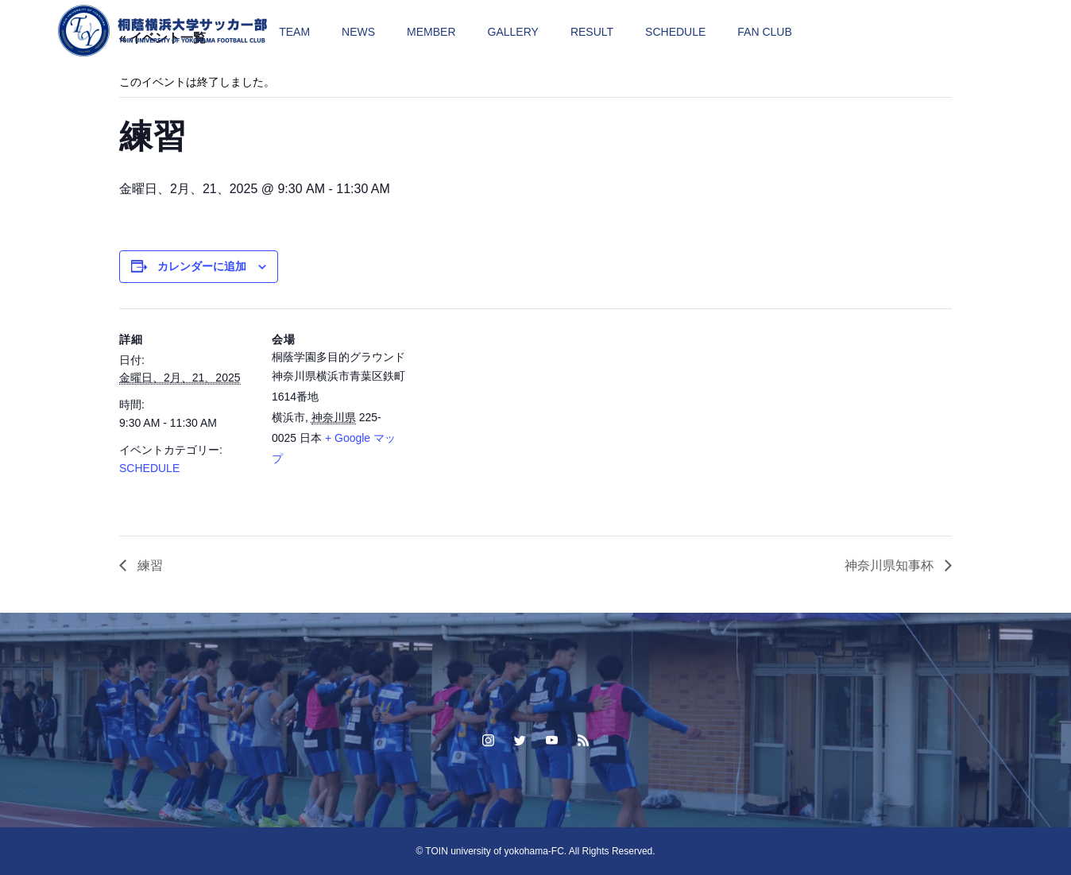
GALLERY (513, 31)
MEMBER (431, 31)
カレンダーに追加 (201, 266)
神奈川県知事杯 (891, 565)
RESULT (591, 31)
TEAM (294, 31)
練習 (148, 565)
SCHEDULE (675, 31)
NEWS (358, 31)
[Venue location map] (508, 418)
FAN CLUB (764, 31)
